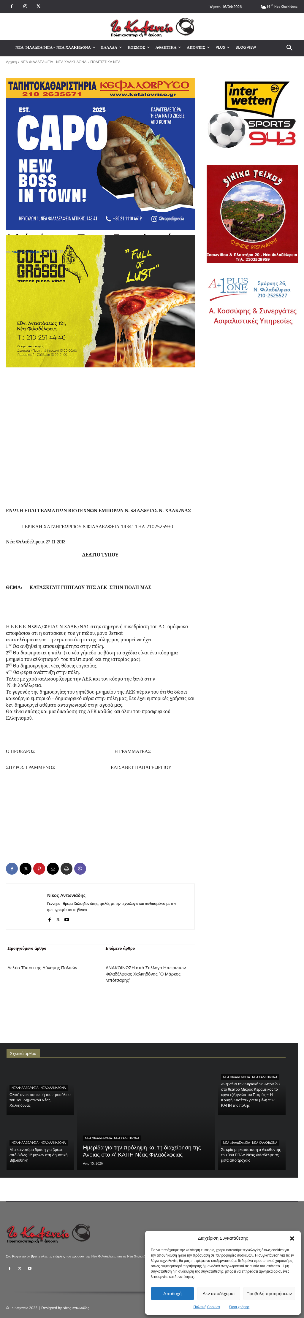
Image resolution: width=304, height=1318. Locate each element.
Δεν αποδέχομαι (219, 1293)
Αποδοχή (172, 1293)
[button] (292, 1238)
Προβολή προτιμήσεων (269, 1293)
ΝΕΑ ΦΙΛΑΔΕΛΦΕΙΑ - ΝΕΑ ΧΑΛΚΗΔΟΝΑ (53, 61)
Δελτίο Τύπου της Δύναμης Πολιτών (42, 967)
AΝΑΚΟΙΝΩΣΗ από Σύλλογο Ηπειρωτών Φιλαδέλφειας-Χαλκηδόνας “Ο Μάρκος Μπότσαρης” (146, 974)
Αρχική (11, 61)
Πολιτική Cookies (207, 1307)
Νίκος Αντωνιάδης (27, 251)
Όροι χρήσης (239, 1307)
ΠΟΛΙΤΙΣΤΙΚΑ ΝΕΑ (105, 61)
